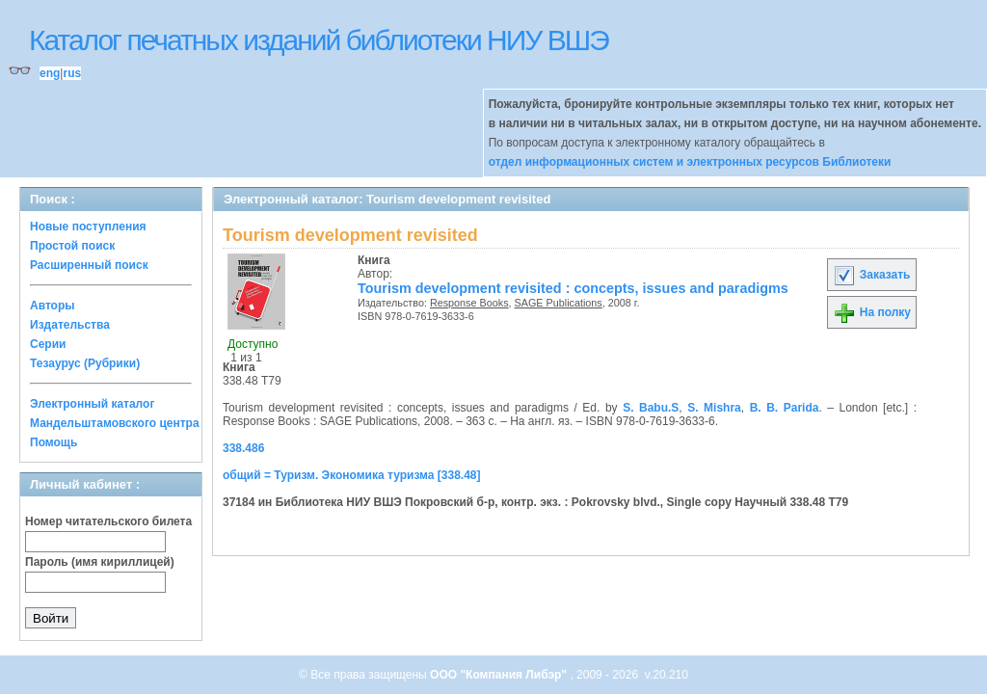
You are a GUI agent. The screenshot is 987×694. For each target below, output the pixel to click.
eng (50, 73)
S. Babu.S (651, 407)
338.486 (243, 448)
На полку (872, 312)
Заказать (871, 274)
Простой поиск (72, 246)
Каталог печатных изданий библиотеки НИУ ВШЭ (318, 40)
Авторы (52, 305)
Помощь (53, 442)
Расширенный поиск (89, 265)
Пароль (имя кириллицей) (99, 562)
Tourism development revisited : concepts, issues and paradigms (573, 288)
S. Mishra (714, 407)
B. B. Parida (784, 407)
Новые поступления (88, 226)
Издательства (70, 325)
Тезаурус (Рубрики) (85, 363)
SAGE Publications (558, 302)
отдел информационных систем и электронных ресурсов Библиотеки (690, 162)
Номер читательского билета (108, 521)
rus (72, 73)
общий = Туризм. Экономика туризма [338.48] (352, 475)
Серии (48, 344)
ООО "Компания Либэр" (500, 674)
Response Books (469, 302)
